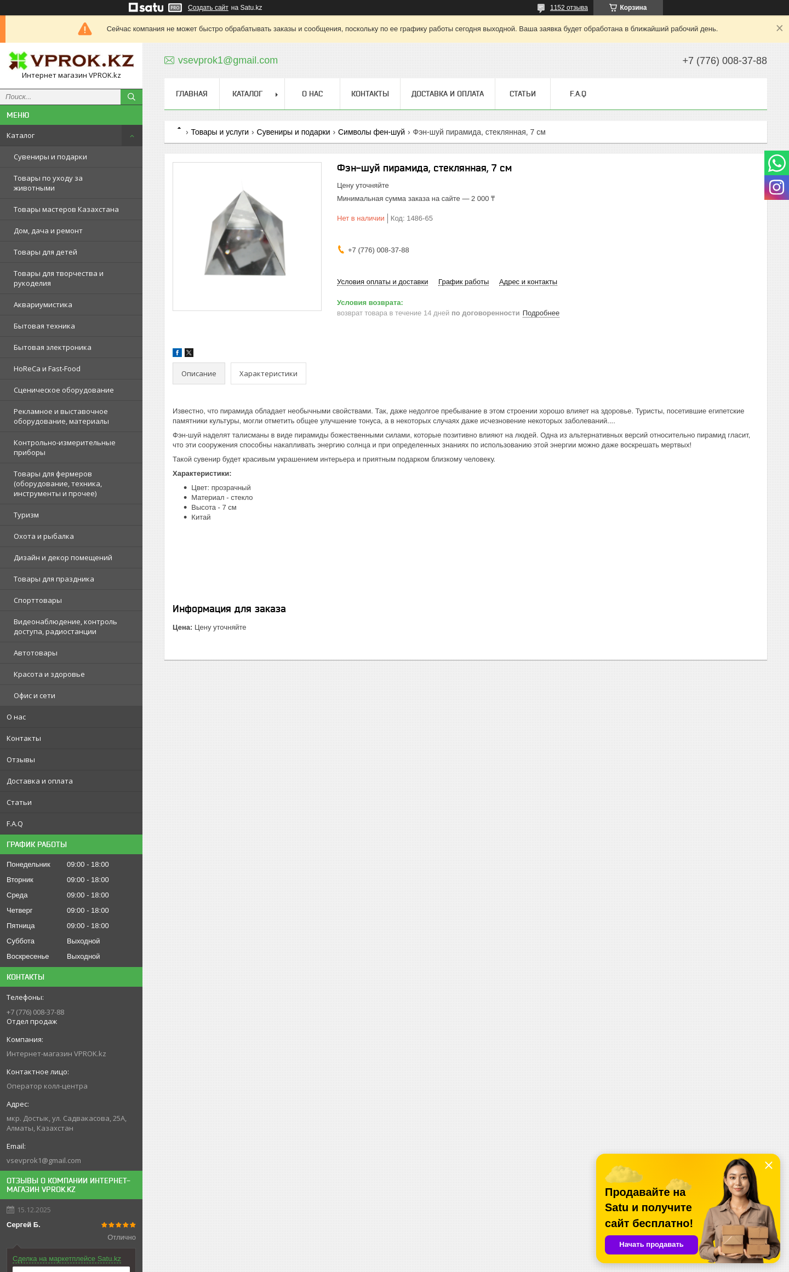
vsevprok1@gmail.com (44, 1160)
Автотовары (36, 653)
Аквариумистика (43, 304)
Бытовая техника (44, 326)
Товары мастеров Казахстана (66, 209)
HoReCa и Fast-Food (47, 368)
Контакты (24, 738)
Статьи (19, 802)
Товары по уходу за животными (48, 183)
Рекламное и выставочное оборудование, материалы (61, 416)
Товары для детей (45, 252)
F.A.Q (15, 823)
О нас (16, 717)
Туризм (26, 515)
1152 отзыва (569, 7)
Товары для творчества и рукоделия (59, 278)
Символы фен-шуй (371, 132)
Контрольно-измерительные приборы (65, 447)
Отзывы (21, 759)
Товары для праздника (54, 579)
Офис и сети (34, 695)
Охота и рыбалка (44, 536)
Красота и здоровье (49, 674)
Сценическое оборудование (64, 390)
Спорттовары (38, 600)
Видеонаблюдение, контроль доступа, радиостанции (65, 626)
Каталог (21, 135)
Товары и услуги (220, 132)
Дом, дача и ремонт (48, 230)
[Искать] (131, 97)
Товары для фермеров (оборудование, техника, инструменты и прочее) (58, 483)
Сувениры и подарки (50, 157)
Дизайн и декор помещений (63, 557)
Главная (192, 93)
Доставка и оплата (40, 781)
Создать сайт (208, 7)
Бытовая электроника (53, 347)
